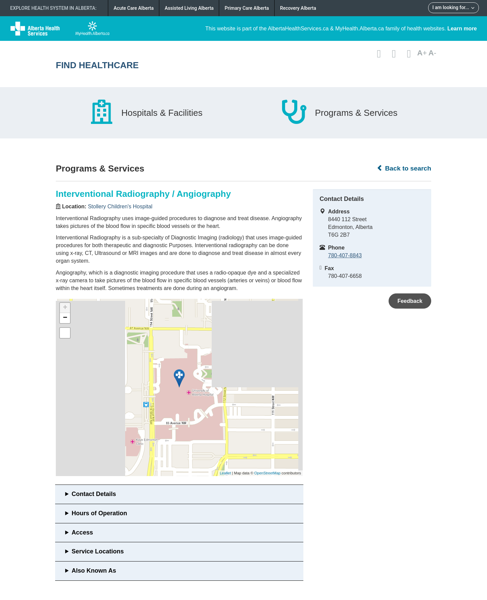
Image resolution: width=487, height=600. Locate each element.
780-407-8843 (345, 255)
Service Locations (98, 551)
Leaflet (225, 473)
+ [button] (65, 308)
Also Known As (94, 570)
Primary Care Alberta (247, 8)
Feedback (409, 301)
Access (82, 532)
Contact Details (94, 494)
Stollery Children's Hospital (120, 206)
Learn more (462, 28)
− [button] (65, 318)
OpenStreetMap (267, 473)
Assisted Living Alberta (189, 8)
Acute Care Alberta (134, 8)
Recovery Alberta (298, 8)
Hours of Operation (99, 513)
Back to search (404, 168)
